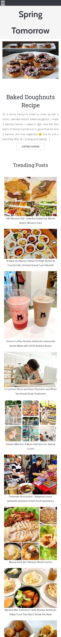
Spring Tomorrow (31, 22)
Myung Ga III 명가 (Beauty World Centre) (30, 562)
